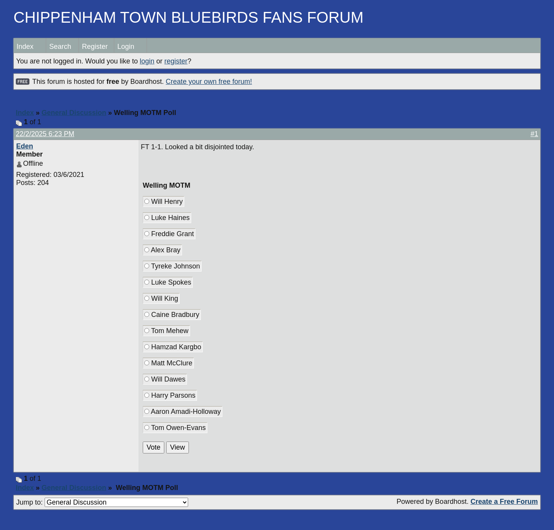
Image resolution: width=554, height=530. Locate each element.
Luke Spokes (167, 282)
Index (25, 46)
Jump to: (102, 502)
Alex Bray (162, 250)
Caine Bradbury (171, 314)
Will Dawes (164, 379)
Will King (161, 298)
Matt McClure (168, 363)
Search (60, 46)
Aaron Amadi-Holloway (182, 411)
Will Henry (163, 201)
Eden (24, 146)
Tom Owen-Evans (175, 428)
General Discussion (74, 113)
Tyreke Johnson (172, 266)
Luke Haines (167, 218)
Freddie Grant (169, 234)
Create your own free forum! (209, 81)
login (147, 61)
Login (125, 46)
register (175, 61)
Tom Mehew (166, 331)
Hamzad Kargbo (172, 347)
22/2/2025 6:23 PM (45, 134)
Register (95, 46)
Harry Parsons (169, 395)
